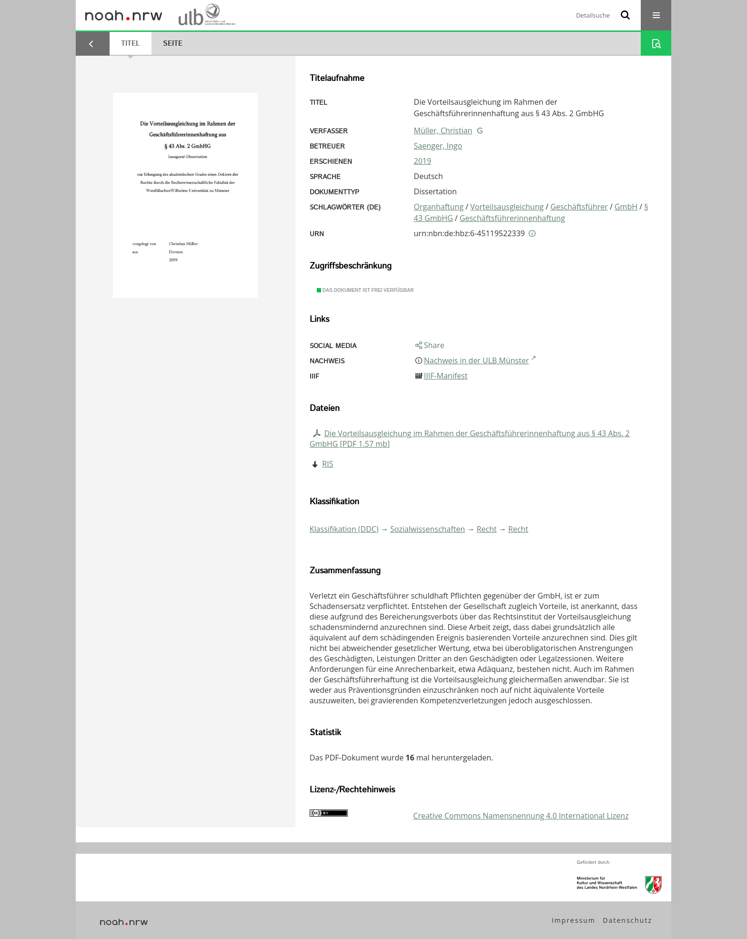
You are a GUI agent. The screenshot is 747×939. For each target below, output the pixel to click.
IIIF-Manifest (446, 375)
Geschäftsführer (578, 206)
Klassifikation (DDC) (344, 529)
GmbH (626, 206)
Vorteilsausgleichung (507, 206)
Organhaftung (439, 206)
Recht (486, 529)
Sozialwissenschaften (427, 529)
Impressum (574, 920)
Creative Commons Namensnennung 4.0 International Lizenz (520, 815)
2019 (423, 161)
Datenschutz (627, 920)
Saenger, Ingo (438, 145)
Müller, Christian (443, 130)
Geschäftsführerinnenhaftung (512, 218)
